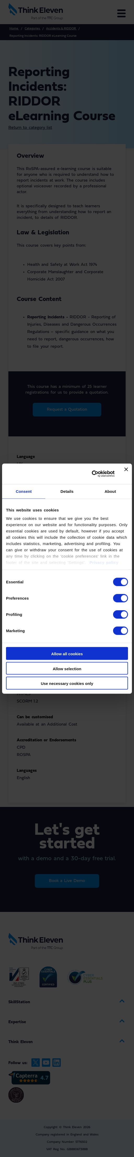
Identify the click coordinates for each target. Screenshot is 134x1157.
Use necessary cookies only (67, 683)
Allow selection (67, 668)
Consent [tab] (24, 491)
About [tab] (110, 491)
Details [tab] (67, 491)
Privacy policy (103, 562)
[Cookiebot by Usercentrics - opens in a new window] (92, 474)
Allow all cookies (67, 654)
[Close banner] (126, 473)
